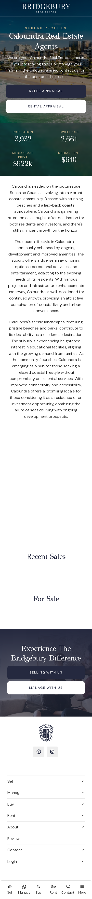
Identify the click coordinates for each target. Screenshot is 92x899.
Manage (14, 792)
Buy (10, 804)
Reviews (14, 838)
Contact (14, 850)
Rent (11, 815)
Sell (10, 781)
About (12, 827)
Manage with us (46, 688)
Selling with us (46, 672)
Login (12, 861)
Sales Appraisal (46, 91)
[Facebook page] (38, 752)
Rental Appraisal (46, 106)
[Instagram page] (52, 752)
